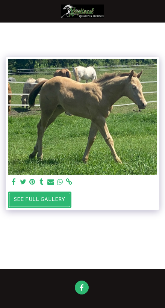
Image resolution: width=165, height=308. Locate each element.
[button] (8, 11)
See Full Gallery (39, 199)
